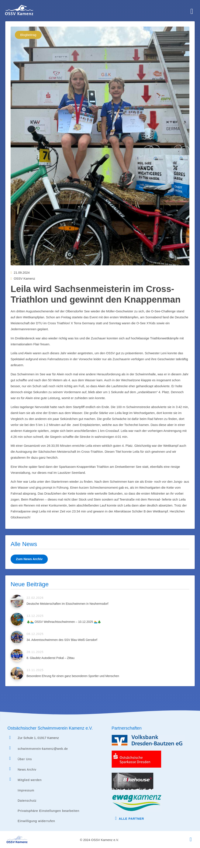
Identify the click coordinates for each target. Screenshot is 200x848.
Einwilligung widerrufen (36, 821)
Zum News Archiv (29, 559)
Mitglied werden (30, 780)
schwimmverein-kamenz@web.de (43, 748)
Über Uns (25, 759)
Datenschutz (27, 800)
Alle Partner (131, 818)
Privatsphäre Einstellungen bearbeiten (48, 810)
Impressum (26, 790)
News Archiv (27, 769)
